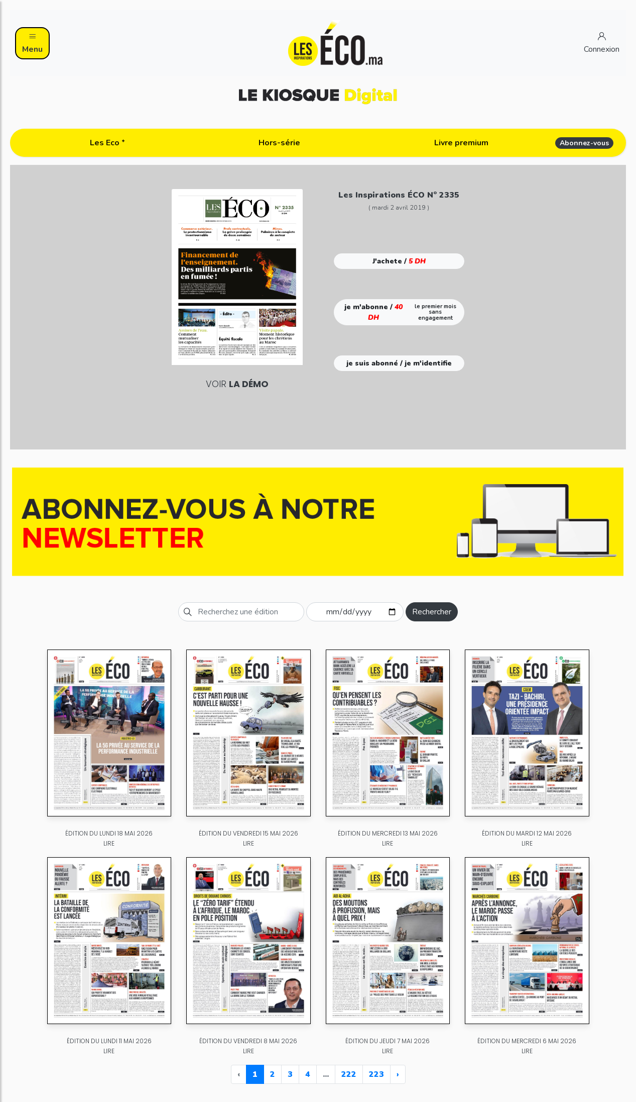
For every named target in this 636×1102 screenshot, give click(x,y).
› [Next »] (398, 1074)
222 (348, 1074)
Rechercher (431, 611)
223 (376, 1074)
